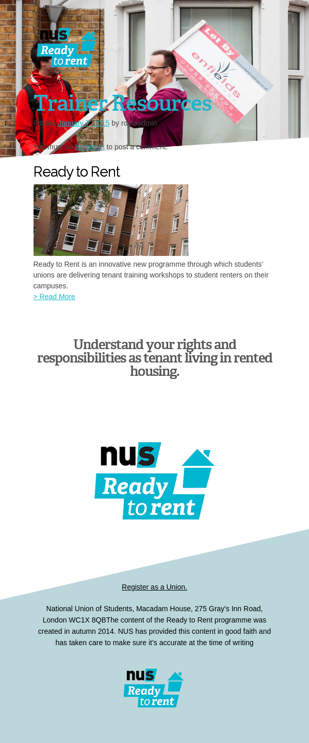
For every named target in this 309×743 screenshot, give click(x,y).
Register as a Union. (154, 587)
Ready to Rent (155, 688)
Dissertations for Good (133, 51)
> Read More (54, 296)
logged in (90, 147)
